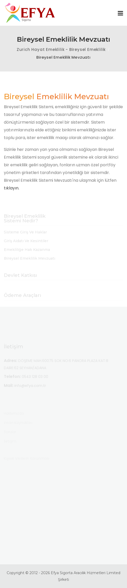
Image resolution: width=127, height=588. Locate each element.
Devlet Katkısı (20, 279)
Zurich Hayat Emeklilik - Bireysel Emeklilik (61, 49)
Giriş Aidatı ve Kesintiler (26, 244)
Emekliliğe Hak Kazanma (27, 253)
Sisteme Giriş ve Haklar (25, 235)
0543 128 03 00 (35, 379)
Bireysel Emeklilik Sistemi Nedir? (24, 222)
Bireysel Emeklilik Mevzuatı (29, 261)
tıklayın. (11, 191)
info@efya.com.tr (30, 388)
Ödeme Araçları (22, 299)
